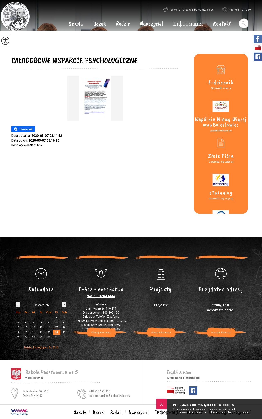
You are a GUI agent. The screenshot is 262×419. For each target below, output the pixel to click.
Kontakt (222, 23)
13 (25, 327)
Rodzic (123, 23)
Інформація (188, 23)
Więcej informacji (101, 332)
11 (64, 322)
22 (41, 332)
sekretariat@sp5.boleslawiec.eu (188, 9)
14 (33, 327)
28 (33, 337)
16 (48, 327)
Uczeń (99, 23)
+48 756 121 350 (236, 9)
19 (18, 332)
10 (56, 322)
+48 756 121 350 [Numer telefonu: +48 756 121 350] (99, 391)
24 (56, 332)
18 (64, 327)
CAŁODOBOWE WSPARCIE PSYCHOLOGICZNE (74, 60)
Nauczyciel (151, 23)
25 (64, 332)
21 (33, 332)
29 (41, 337)
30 (48, 337)
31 (56, 337)
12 (18, 327)
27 (25, 337)
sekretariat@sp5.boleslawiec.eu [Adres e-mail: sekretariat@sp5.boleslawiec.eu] (109, 395)
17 (56, 327)
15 (41, 327)
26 (18, 337)
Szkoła (76, 23)
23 (48, 332)
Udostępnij (23, 129)
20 (25, 332)
